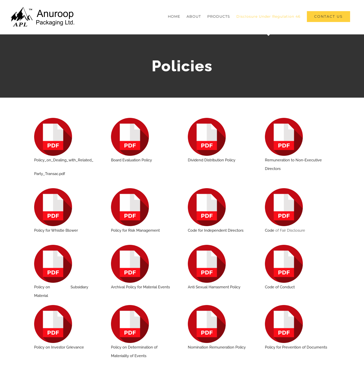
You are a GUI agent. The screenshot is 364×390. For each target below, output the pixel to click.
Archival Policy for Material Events (140, 287)
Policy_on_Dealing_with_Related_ (64, 160)
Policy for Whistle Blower (56, 230)
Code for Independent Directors (215, 230)
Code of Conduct (280, 287)
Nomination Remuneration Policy (217, 347)
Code (270, 230)
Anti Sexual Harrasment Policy (214, 287)
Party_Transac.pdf (49, 173)
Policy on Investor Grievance (59, 347)
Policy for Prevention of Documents (296, 347)
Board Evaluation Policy (131, 160)
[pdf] (53, 119)
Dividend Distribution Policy (211, 160)
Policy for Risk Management (135, 230)
